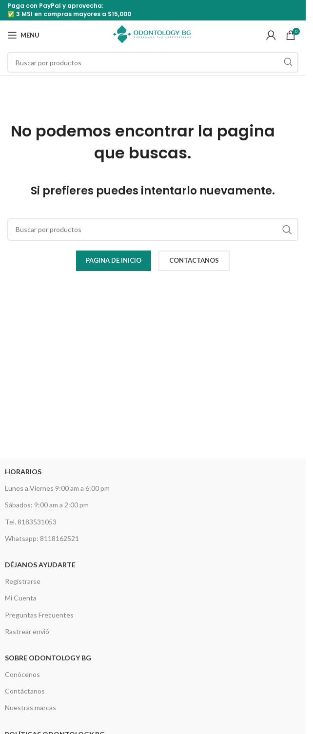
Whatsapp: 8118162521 (42, 538)
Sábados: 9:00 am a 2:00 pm (47, 505)
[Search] (152, 62)
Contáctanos (25, 691)
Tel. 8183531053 (31, 522)
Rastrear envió (27, 631)
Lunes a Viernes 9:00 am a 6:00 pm (57, 488)
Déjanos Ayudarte (40, 564)
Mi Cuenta (21, 598)
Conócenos (22, 674)
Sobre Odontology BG (48, 658)
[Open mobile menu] (23, 35)
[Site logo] (152, 34)
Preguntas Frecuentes (39, 615)
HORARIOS (23, 471)
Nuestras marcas (30, 707)
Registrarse (22, 581)
